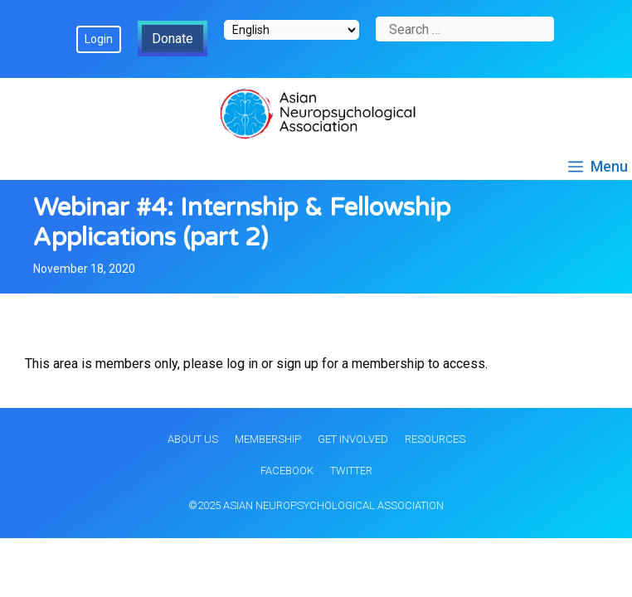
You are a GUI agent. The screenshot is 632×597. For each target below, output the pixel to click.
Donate (172, 38)
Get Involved (353, 439)
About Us (193, 439)
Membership (268, 439)
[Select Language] (291, 30)
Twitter (351, 470)
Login (99, 39)
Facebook (287, 470)
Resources (435, 439)
